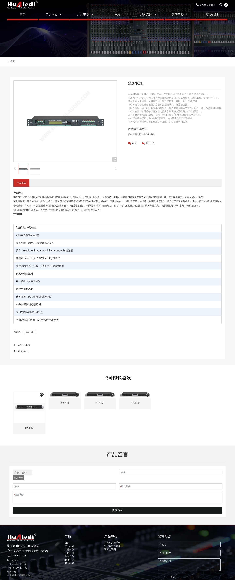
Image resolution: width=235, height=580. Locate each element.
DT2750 (64, 403)
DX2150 (29, 428)
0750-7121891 (207, 5)
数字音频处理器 (147, 134)
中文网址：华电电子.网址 (20, 575)
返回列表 (150, 143)
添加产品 (18, 478)
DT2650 (100, 403)
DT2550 (135, 403)
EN (226, 5)
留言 (134, 143)
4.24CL (24, 351)
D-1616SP (26, 345)
